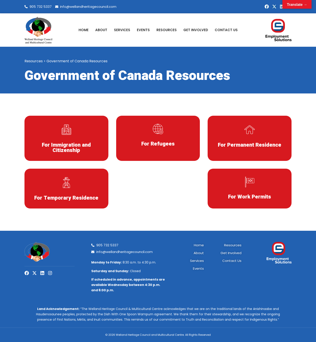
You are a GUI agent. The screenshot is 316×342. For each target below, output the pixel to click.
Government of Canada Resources (77, 61)
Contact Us (226, 30)
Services (122, 30)
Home (84, 30)
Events (143, 30)
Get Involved (195, 30)
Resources (166, 30)
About (101, 30)
